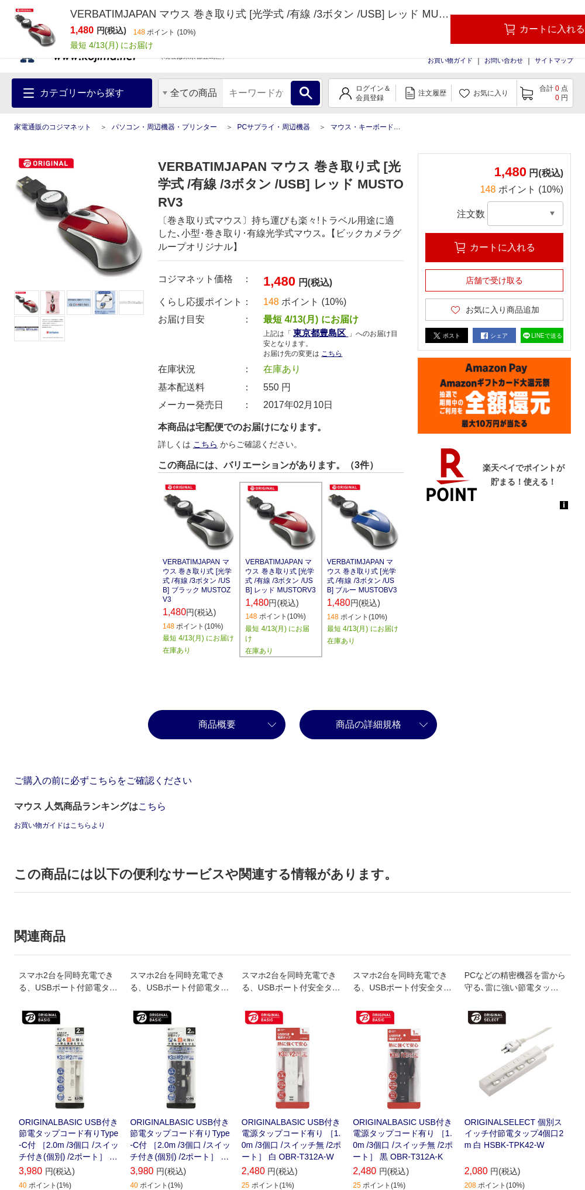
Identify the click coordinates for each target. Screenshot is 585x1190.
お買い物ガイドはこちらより (59, 825)
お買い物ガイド (450, 60)
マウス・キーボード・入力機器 (380, 127)
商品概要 (217, 724)
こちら (331, 353)
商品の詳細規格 (368, 724)
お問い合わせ (503, 60)
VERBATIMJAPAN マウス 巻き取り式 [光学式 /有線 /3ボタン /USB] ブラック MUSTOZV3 (197, 580)
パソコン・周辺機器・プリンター (164, 127)
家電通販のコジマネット (52, 127)
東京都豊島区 (320, 333)
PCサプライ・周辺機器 (273, 127)
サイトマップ (554, 60)
